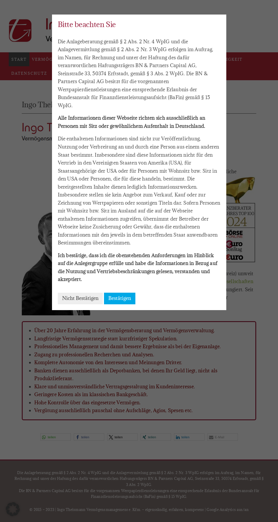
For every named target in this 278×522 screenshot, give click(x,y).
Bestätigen (119, 298)
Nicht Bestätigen (80, 298)
